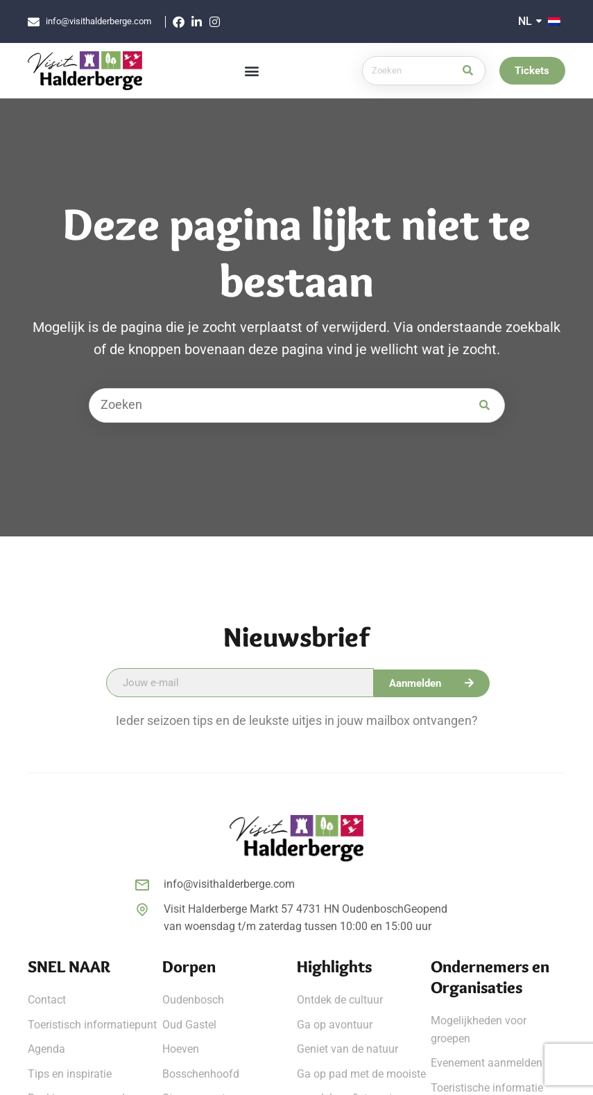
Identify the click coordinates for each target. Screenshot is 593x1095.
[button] (252, 71)
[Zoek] (466, 71)
